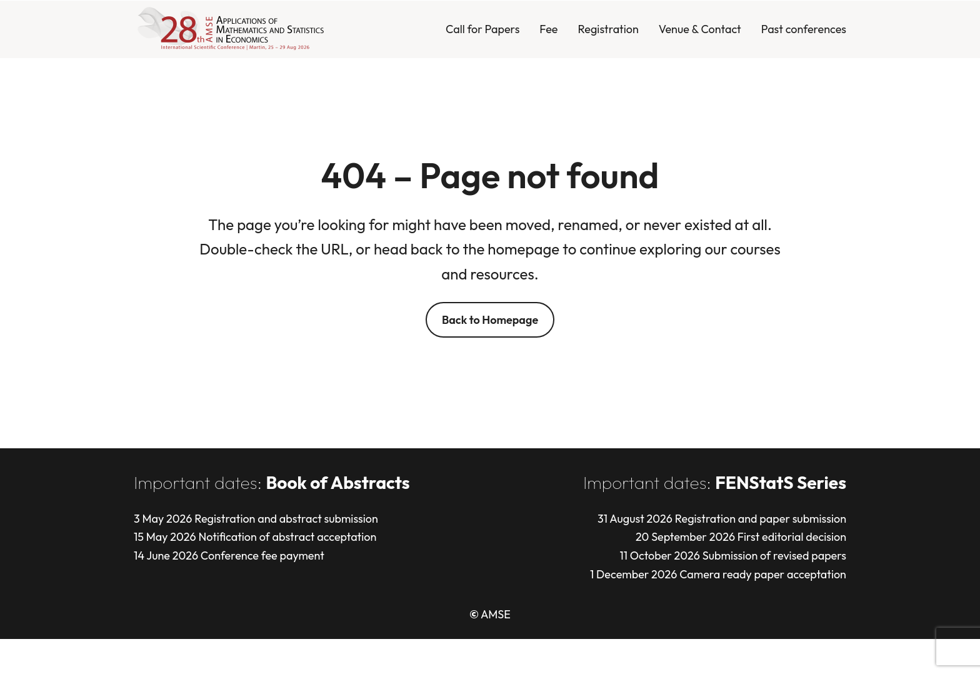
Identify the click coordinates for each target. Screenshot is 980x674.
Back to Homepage (490, 320)
